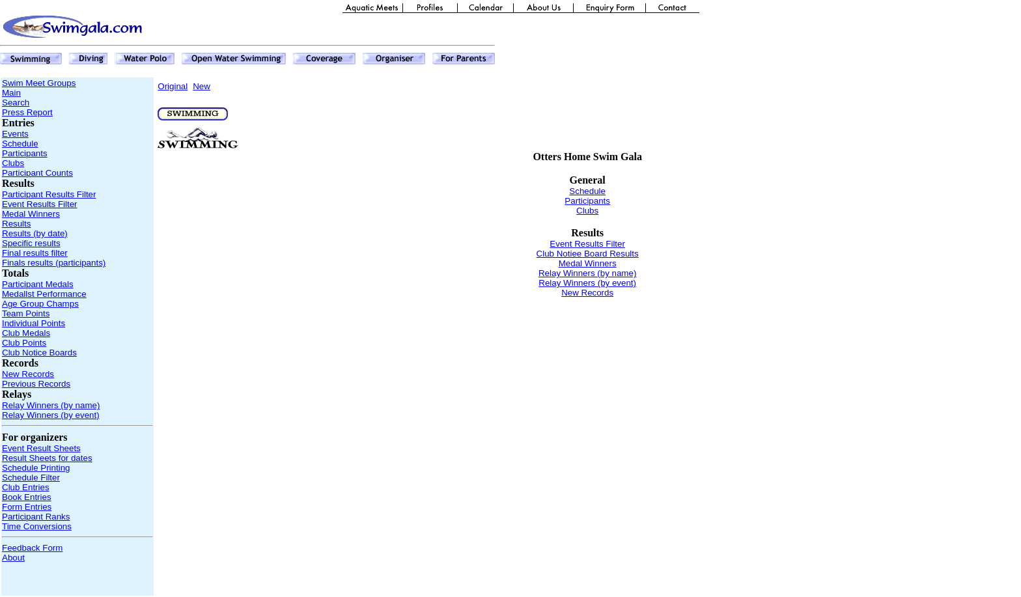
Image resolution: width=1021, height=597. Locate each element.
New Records (28, 374)
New (201, 86)
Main (11, 93)
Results (16, 224)
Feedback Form (32, 548)
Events (15, 134)
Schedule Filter (31, 477)
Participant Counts (37, 173)
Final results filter (35, 253)
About (13, 557)
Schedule (20, 143)
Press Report (27, 112)
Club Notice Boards (39, 352)
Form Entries (26, 507)
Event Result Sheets (41, 448)
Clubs (13, 163)
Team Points (25, 313)
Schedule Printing (36, 468)
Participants (25, 153)
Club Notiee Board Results (588, 253)
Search (15, 102)
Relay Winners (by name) (51, 405)
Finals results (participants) (53, 263)
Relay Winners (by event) (51, 415)
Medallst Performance (44, 294)
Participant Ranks (36, 516)
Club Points (24, 343)
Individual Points (33, 323)
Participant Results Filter (49, 194)
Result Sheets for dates (47, 458)
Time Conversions (37, 526)
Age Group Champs (40, 304)
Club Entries (25, 487)
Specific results (31, 243)
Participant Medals (38, 284)
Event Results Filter (39, 204)
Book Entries (26, 497)
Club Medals (26, 333)
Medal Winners (31, 214)
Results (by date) (35, 233)
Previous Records (36, 384)
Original (173, 86)
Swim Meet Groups (39, 83)
